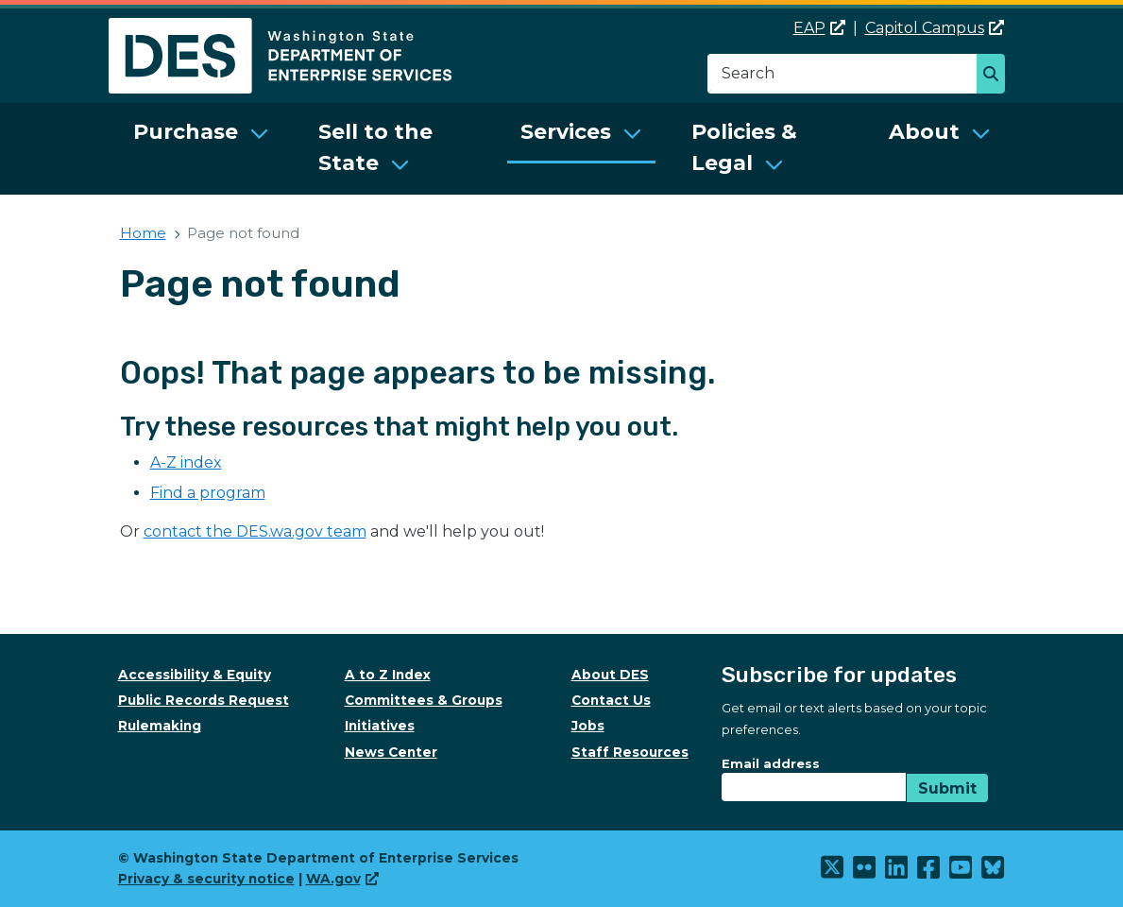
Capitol (934, 28)
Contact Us (611, 700)
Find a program (207, 493)
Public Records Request (203, 700)
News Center (391, 752)
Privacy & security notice (206, 878)
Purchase (185, 132)
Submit (947, 788)
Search (996, 75)
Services (565, 132)
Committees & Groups (423, 700)
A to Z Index (388, 674)
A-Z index (186, 462)
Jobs (587, 725)
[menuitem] (201, 149)
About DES (610, 674)
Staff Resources (630, 752)
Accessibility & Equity (194, 674)
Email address (771, 763)
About (924, 132)
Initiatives (380, 725)
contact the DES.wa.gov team (255, 531)
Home (143, 233)
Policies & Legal (744, 147)
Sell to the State (375, 147)
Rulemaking (159, 725)
